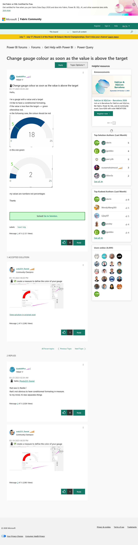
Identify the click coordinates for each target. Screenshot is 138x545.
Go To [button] (125, 26)
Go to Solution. (51, 216)
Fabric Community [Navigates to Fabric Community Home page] (31, 19)
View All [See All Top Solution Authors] (98, 181)
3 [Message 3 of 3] (17, 403)
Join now (7, 10)
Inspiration (59, 19)
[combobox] (102, 31)
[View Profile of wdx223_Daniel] (22, 268)
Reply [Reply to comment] (79, 332)
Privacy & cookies (104, 527)
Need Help (22, 227)
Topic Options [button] (76, 65)
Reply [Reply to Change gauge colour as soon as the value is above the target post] (79, 242)
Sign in (107, 26)
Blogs (94, 19)
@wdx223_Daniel (27, 381)
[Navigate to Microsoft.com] (9, 19)
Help (116, 26)
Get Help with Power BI (58, 47)
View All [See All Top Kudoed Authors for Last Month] (98, 238)
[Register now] (103, 113)
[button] (61, 65)
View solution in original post (23, 314)
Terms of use (119, 527)
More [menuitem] (104, 19)
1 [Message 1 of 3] (17, 233)
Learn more (113, 36)
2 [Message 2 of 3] (17, 323)
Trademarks (132, 527)
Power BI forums (17, 47)
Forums (48, 19)
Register (97, 26)
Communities (82, 19)
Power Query (85, 47)
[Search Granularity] (59, 31)
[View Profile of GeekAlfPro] (21, 76)
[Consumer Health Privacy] (35, 536)
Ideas (70, 19)
